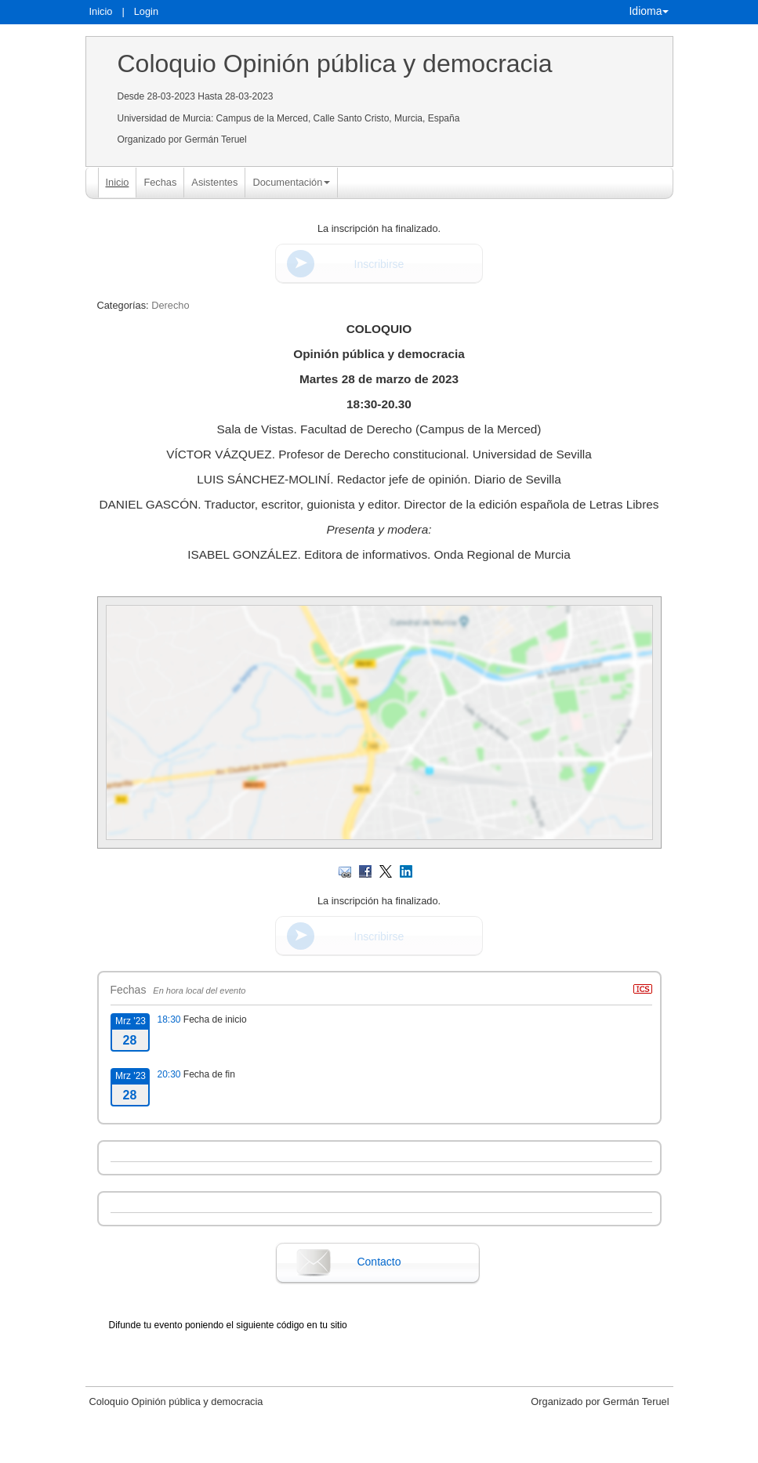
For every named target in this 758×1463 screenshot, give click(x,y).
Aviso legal (215, 1449)
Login (146, 11)
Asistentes (214, 182)
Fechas (159, 182)
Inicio (101, 11)
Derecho (170, 305)
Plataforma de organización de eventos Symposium (386, 1449)
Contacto (379, 1261)
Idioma (648, 11)
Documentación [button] (291, 182)
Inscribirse (379, 264)
